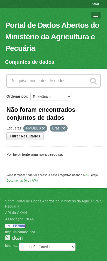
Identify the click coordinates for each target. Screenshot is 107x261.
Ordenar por (16, 96)
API (87, 175)
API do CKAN (16, 213)
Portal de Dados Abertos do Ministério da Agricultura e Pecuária (52, 36)
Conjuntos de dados (29, 62)
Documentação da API (21, 180)
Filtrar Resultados (25, 136)
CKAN (14, 237)
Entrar (94, 4)
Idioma (11, 246)
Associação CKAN (19, 219)
